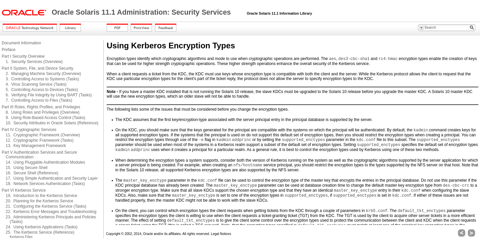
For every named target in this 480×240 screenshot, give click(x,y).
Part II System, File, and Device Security (37, 68)
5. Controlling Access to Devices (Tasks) (42, 89)
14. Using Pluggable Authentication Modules (45, 162)
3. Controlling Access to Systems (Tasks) (42, 79)
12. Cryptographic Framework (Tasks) (39, 140)
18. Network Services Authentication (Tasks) (45, 183)
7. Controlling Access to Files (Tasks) (39, 100)
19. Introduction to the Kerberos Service (41, 195)
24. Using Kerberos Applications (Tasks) (41, 227)
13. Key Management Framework (36, 145)
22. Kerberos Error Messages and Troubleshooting (51, 211)
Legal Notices (221, 234)
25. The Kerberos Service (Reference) (40, 232)
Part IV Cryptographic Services (29, 129)
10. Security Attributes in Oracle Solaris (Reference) (52, 123)
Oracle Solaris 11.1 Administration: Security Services (142, 12)
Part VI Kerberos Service (24, 190)
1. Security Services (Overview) (34, 61)
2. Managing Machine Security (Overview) (43, 73)
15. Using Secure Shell (26, 167)
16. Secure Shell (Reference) (32, 173)
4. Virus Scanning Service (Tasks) (36, 84)
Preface (8, 49)
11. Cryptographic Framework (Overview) (43, 135)
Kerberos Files (21, 237)
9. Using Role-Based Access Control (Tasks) (45, 117)
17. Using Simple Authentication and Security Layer (52, 178)
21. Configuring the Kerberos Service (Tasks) (46, 206)
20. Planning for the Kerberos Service (39, 201)
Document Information (21, 43)
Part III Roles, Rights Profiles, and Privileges (41, 107)
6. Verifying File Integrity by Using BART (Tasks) (49, 95)
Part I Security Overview (23, 56)
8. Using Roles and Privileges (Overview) (42, 112)
